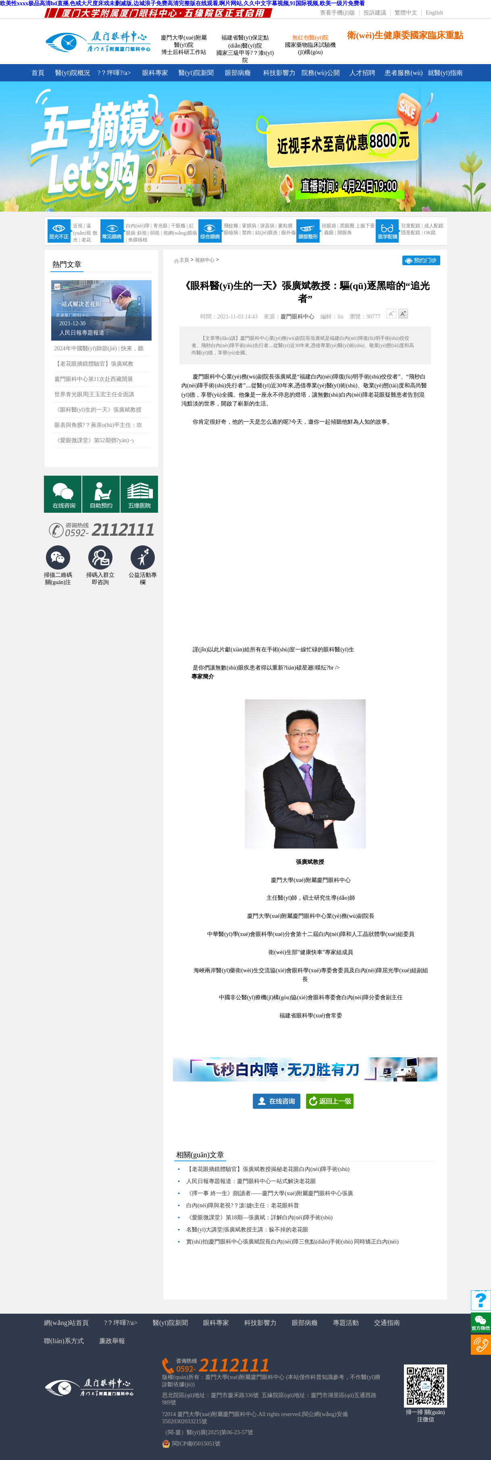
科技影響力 (279, 72)
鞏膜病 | (250, 226)
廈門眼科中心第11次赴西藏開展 (93, 379)
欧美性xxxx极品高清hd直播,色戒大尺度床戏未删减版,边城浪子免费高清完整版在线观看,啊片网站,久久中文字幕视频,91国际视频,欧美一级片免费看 (182, 3)
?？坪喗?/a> (114, 72)
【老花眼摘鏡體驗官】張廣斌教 (93, 364)
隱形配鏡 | (411, 232)
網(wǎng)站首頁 (66, 1322)
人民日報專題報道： (84, 333)
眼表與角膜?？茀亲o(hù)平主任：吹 (98, 425)
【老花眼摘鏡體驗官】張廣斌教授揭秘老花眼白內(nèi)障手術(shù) (268, 1169)
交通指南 (387, 1322)
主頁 (184, 260)
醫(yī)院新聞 (196, 72)
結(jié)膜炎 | (267, 232)
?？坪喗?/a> (120, 1322)
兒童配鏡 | (411, 226)
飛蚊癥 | (232, 226)
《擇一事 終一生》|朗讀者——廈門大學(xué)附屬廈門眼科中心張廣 (269, 1193)
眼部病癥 (238, 72)
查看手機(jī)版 (337, 13)
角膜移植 (138, 240)
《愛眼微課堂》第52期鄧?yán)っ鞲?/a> (94, 442)
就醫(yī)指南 (445, 72)
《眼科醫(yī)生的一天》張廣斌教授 (97, 410)
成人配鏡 (433, 226)
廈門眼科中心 (297, 317)
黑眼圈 (347, 226)
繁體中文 (406, 13)
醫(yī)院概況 (72, 72)
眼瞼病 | (232, 232)
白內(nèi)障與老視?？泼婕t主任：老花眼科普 (242, 1205)
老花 (86, 240)
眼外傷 (288, 232)
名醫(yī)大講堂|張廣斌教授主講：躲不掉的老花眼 (247, 1230)
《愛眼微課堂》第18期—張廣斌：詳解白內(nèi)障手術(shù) (259, 1218)
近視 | (79, 226)
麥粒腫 (285, 226)
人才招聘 (362, 72)
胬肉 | (248, 232)
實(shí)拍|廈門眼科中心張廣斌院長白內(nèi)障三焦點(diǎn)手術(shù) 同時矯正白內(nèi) (292, 1242)
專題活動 (346, 1322)
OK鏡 (430, 232)
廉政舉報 (112, 1340)
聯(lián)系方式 (64, 1340)
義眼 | (330, 232)
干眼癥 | (179, 226)
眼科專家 (155, 72)
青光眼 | (161, 226)
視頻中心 (204, 260)
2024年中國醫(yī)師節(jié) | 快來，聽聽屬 (99, 350)
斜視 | (143, 233)
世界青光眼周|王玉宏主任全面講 (94, 394)
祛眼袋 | (330, 226)
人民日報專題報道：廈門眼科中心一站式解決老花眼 (251, 1181)
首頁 (37, 72)
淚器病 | (268, 226)
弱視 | (156, 233)
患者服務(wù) (403, 72)
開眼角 (344, 232)
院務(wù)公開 (320, 72)
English (434, 13)
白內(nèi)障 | (139, 226)
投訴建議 (375, 13)
